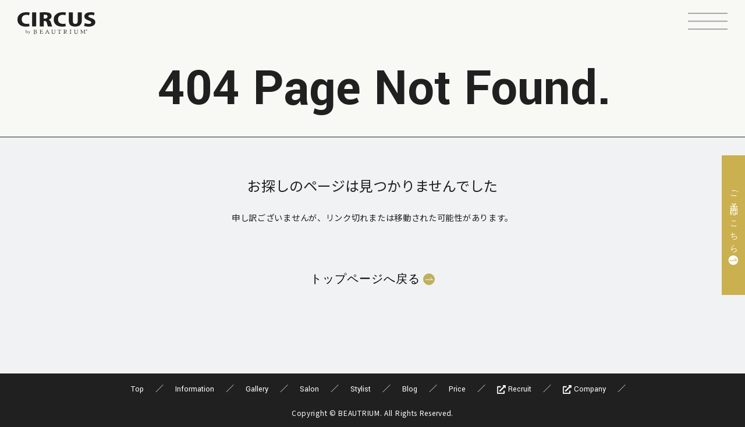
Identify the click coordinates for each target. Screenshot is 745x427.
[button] (708, 22)
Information (194, 389)
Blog (409, 389)
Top (137, 389)
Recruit (514, 389)
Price (457, 389)
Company (584, 389)
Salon (309, 389)
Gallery (257, 389)
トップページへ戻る (365, 279)
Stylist (360, 389)
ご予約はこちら (733, 217)
